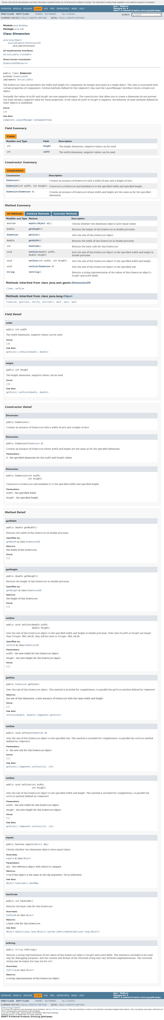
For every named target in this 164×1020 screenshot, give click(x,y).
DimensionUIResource (15, 63)
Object (41, 223)
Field (24, 18)
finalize (11, 302)
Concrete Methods (65, 213)
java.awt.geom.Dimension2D (24, 43)
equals (32, 223)
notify (36, 302)
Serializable (11, 54)
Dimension (12, 180)
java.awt (19, 29)
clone (9, 288)
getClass (24, 302)
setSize (33, 252)
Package (27, 9)
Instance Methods (38, 213)
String (10, 272)
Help (81, 9)
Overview (6, 9)
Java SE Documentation (58, 1009)
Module (17, 9)
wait (58, 302)
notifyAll (48, 302)
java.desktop (20, 25)
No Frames (50, 14)
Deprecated (63, 9)
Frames (39, 14)
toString (34, 272)
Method (42, 18)
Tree (52, 9)
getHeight (34, 229)
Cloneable (25, 54)
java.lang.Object (12, 40)
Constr (33, 18)
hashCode (34, 246)
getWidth (34, 240)
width (46, 151)
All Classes (68, 14)
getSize (33, 234)
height (47, 146)
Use (46, 9)
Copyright (5, 1013)
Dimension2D (20, 76)
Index (74, 9)
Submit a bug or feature (10, 1007)
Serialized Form (43, 120)
